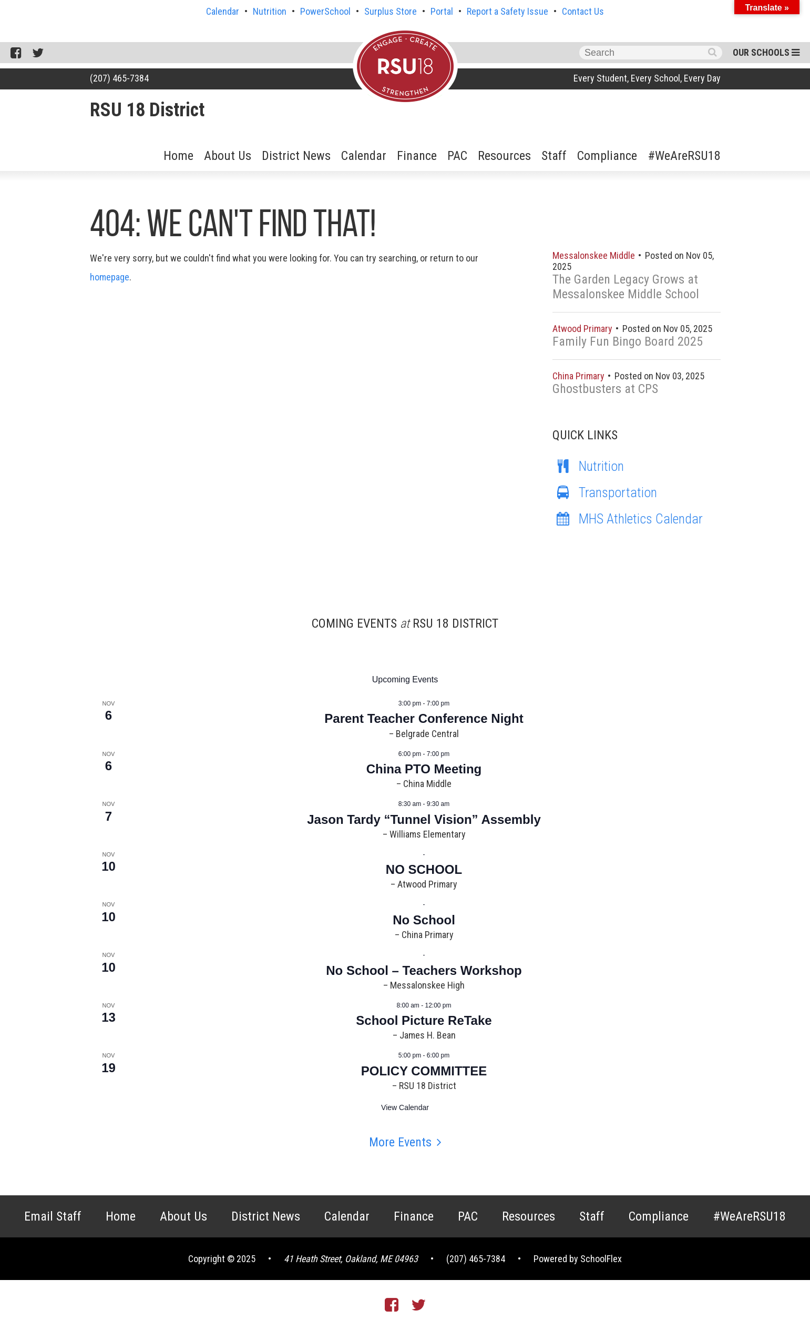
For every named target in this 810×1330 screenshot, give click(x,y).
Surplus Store (390, 11)
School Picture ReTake (423, 1020)
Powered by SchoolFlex (578, 1258)
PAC (457, 155)
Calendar (222, 11)
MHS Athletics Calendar (627, 519)
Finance (417, 155)
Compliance (607, 155)
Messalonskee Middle (594, 255)
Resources (504, 155)
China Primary (579, 375)
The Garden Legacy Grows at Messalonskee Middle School (625, 286)
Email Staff (52, 1216)
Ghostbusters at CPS (605, 388)
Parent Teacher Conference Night (423, 718)
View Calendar (405, 1107)
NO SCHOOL (424, 869)
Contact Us (583, 11)
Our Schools (766, 52)
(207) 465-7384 (119, 78)
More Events (400, 1142)
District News (296, 155)
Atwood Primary (583, 328)
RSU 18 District (147, 110)
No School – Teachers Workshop (424, 970)
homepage (109, 277)
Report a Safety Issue (507, 11)
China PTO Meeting (424, 769)
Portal (441, 11)
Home (178, 155)
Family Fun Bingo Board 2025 (627, 341)
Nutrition (269, 11)
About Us (227, 155)
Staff (554, 155)
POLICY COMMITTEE (424, 1071)
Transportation (604, 492)
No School (424, 920)
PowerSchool (325, 11)
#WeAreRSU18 (684, 155)
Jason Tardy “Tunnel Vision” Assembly (424, 819)
